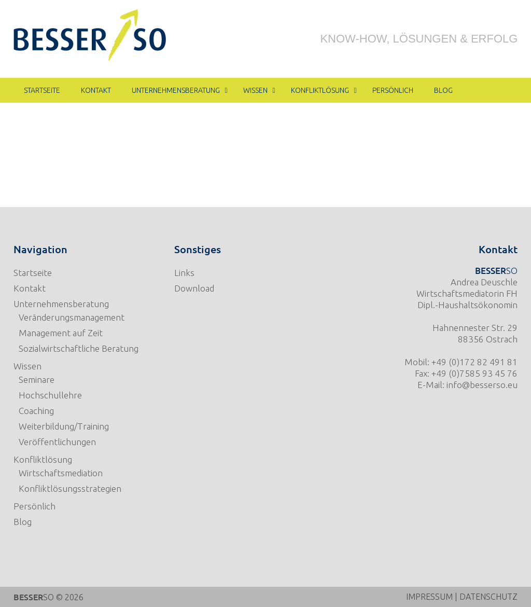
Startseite (32, 273)
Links (184, 273)
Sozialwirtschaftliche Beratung (78, 348)
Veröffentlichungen (57, 442)
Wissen (27, 366)
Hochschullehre (50, 395)
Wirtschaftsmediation (61, 473)
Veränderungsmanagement (71, 317)
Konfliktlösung (42, 459)
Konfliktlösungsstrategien (70, 488)
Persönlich (34, 506)
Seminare (36, 379)
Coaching (36, 411)
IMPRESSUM (429, 596)
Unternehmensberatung (61, 304)
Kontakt (29, 288)
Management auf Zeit (61, 333)
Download (194, 288)
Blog (22, 522)
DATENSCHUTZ (488, 596)
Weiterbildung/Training (64, 426)
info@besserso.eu (482, 385)
